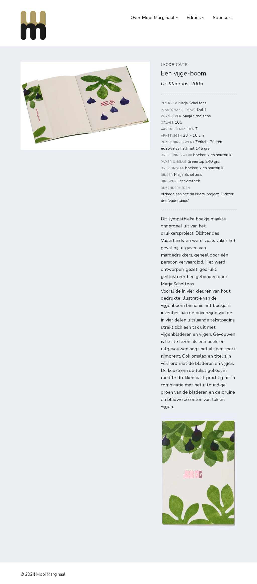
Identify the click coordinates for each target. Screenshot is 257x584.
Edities (194, 18)
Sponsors (223, 18)
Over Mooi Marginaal (153, 18)
